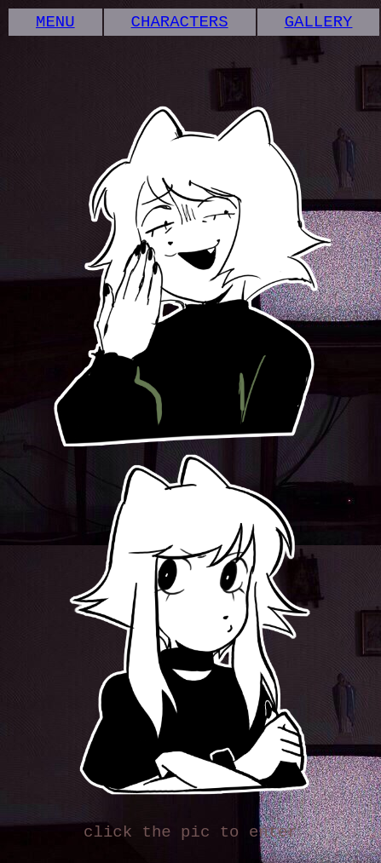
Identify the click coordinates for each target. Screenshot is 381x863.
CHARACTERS (179, 24)
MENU (55, 24)
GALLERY (319, 24)
